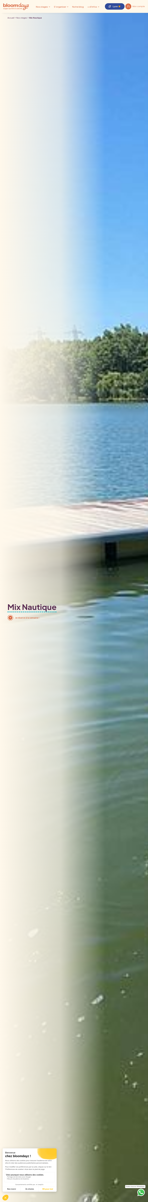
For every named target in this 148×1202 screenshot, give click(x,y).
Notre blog (78, 6)
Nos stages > (22, 18)
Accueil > (11, 18)
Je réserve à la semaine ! (27, 617)
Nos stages (42, 6)
